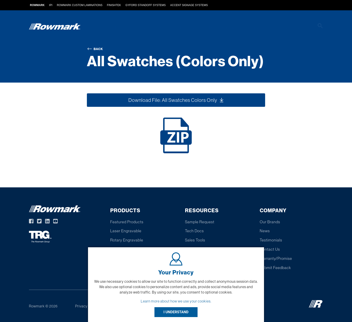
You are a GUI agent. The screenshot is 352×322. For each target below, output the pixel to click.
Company (296, 27)
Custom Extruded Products (175, 27)
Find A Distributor (229, 27)
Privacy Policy (86, 306)
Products (129, 27)
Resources (266, 27)
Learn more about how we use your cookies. (176, 301)
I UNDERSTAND (176, 312)
